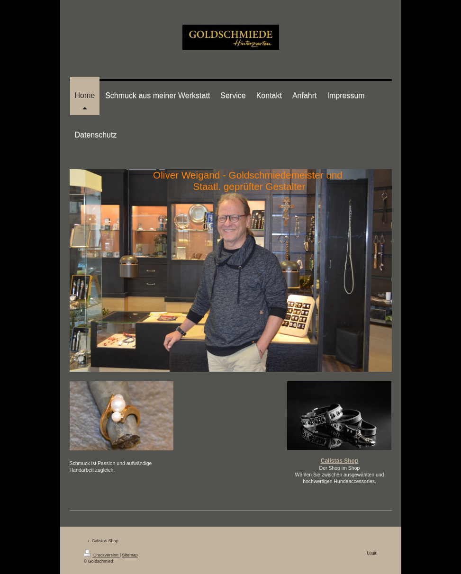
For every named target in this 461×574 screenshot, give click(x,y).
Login (372, 552)
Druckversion (102, 555)
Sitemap (130, 555)
